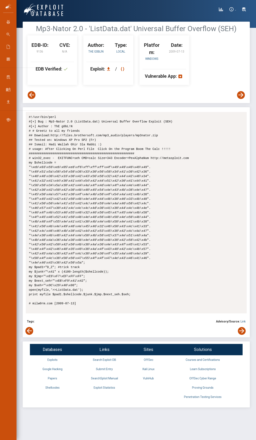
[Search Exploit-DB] (244, 10)
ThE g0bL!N (96, 51)
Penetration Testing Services (203, 397)
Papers (52, 378)
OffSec (148, 359)
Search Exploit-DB (104, 359)
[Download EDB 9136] (109, 69)
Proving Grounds (203, 387)
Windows (151, 58)
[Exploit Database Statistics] (221, 10)
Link (243, 321)
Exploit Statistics (104, 387)
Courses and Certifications (203, 359)
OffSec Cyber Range (202, 378)
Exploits (52, 359)
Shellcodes (52, 387)
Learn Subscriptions (203, 369)
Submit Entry (104, 369)
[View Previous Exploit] (31, 95)
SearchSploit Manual (104, 378)
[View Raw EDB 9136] (123, 69)
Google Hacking (52, 369)
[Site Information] (232, 10)
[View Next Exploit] (241, 95)
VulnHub (148, 378)
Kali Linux (149, 369)
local (120, 51)
